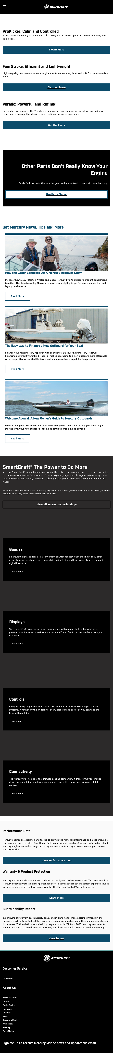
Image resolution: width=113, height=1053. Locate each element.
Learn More (17, 571)
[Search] (108, 7)
